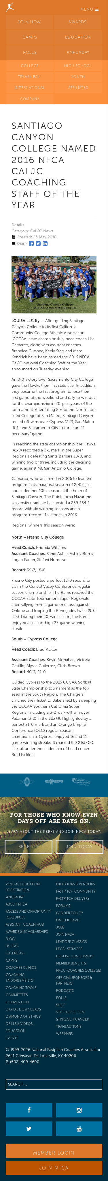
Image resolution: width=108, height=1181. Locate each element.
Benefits (28, 846)
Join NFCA (54, 1168)
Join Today (79, 846)
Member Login (54, 1153)
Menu (89, 9)
